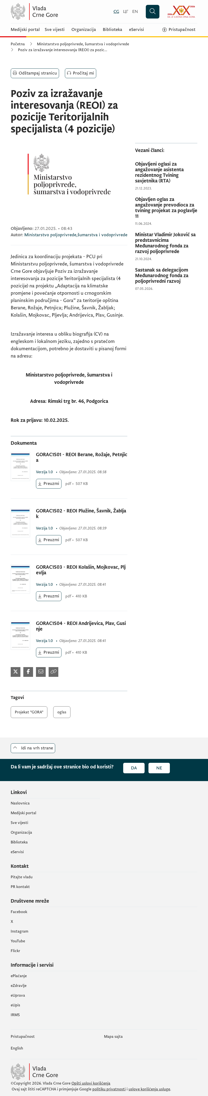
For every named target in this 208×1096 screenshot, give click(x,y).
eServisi (136, 29)
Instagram (19, 931)
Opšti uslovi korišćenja (90, 1083)
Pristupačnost (23, 1036)
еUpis (15, 1005)
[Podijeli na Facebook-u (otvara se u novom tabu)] (28, 672)
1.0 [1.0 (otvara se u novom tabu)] (45, 472)
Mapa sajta (113, 1036)
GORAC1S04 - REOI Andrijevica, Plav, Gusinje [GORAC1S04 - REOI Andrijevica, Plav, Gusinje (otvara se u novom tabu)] (81, 626)
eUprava (18, 995)
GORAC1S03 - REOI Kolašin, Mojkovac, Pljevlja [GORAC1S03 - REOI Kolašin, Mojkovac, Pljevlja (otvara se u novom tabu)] (81, 570)
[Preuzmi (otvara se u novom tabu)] (48, 484)
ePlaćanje (19, 975)
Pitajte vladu (22, 877)
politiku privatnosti (109, 1089)
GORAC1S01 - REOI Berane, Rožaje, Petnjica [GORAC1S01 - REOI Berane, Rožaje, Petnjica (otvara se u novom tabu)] (81, 457)
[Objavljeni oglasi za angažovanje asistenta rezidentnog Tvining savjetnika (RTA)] (166, 172)
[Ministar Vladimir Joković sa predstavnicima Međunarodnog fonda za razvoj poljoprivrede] (166, 243)
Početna (18, 44)
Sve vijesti (55, 29)
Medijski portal (25, 29)
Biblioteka (112, 29)
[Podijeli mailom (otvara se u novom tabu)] (41, 672)
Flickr (15, 950)
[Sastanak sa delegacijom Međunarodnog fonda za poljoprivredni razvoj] (166, 275)
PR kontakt (20, 886)
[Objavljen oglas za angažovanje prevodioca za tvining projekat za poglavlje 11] (166, 208)
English (17, 1048)
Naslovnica (20, 803)
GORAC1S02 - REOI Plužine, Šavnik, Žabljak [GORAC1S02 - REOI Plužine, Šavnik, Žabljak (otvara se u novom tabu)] (81, 514)
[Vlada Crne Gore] (58, 11)
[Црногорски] (125, 11)
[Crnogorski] (116, 11)
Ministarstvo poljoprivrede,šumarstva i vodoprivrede (75, 234)
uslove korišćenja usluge (149, 1089)
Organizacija (83, 29)
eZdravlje (18, 985)
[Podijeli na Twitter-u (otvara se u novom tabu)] (15, 672)
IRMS (15, 1014)
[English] (135, 11)
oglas (61, 712)
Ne (159, 768)
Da (134, 768)
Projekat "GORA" (29, 712)
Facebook (19, 911)
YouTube (18, 941)
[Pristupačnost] (178, 30)
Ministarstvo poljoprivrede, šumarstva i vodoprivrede (83, 44)
